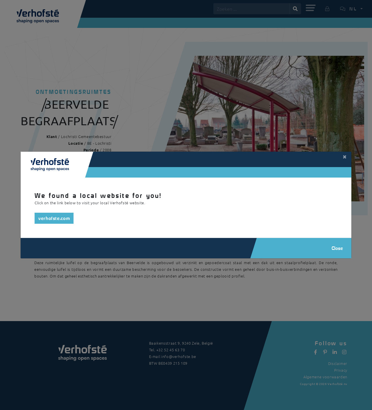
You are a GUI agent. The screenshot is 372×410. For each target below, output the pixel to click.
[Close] (344, 156)
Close (337, 248)
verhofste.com (54, 218)
